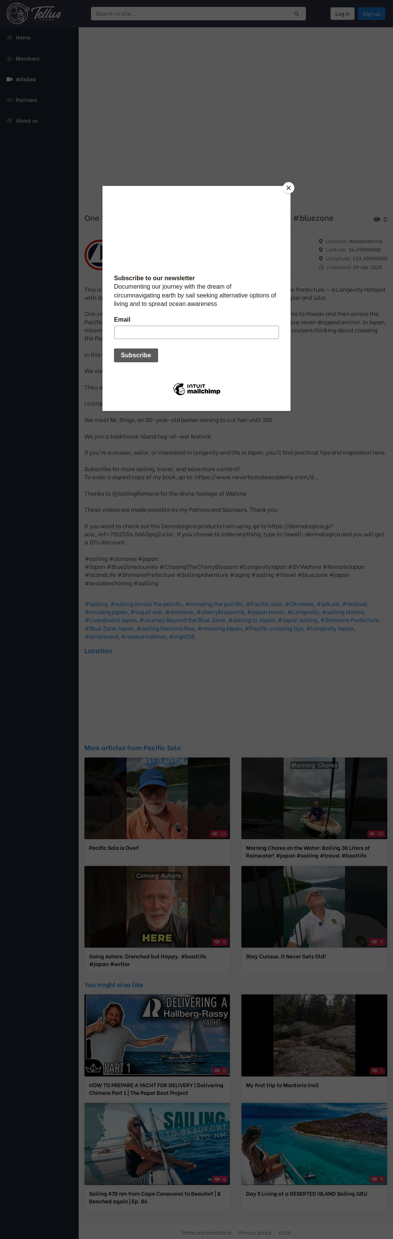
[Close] (288, 188)
